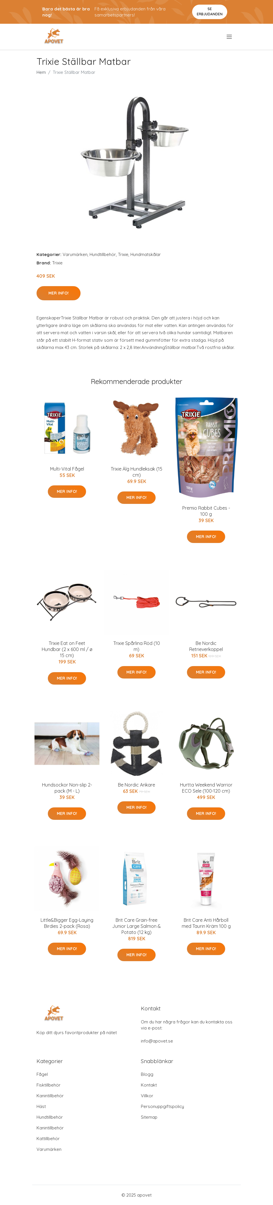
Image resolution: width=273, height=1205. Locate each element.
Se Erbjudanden (210, 11)
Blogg (147, 1074)
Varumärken (75, 254)
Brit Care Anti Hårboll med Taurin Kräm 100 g (206, 923)
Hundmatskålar (145, 254)
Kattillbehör (48, 1138)
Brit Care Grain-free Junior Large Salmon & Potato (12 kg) (136, 926)
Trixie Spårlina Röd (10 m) (136, 646)
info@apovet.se (157, 1041)
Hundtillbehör (103, 254)
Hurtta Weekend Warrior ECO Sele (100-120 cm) (206, 788)
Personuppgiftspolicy (162, 1106)
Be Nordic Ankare (136, 785)
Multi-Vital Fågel (67, 469)
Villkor (147, 1095)
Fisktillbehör (49, 1085)
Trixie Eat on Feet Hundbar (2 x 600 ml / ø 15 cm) (67, 649)
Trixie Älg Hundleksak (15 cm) (136, 472)
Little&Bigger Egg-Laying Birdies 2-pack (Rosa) (67, 923)
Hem (41, 72)
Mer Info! (58, 293)
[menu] (229, 36)
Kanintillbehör (50, 1095)
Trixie (123, 254)
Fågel (42, 1074)
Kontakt (149, 1085)
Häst (41, 1106)
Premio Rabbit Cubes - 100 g (206, 511)
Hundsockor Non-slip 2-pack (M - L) (67, 788)
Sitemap (149, 1117)
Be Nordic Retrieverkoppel (206, 646)
